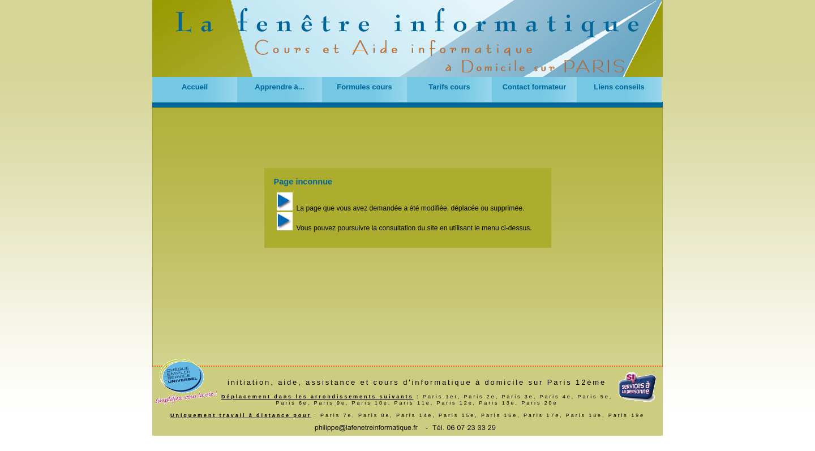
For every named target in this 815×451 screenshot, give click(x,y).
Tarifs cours (449, 87)
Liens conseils (619, 87)
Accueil (195, 87)
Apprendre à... (279, 87)
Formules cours (364, 87)
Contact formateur (535, 87)
